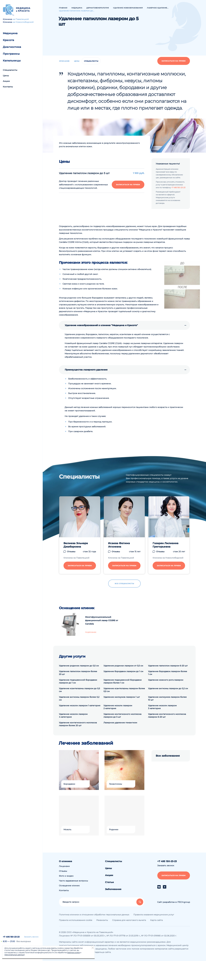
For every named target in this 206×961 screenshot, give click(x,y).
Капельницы (12, 60)
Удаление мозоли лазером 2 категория (117, 707)
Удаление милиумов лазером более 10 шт (167, 698)
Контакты (8, 87)
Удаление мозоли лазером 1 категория (79, 705)
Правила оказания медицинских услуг (153, 915)
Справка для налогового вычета (129, 920)
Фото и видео (66, 876)
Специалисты (10, 70)
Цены (6, 76)
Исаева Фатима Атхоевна (119, 545)
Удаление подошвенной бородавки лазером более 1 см (122, 681)
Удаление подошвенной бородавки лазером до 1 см (78, 681)
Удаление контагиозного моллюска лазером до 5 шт (122, 715)
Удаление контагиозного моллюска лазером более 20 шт (78, 724)
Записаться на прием (174, 61)
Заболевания (113, 889)
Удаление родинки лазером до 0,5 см (79, 665)
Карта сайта (156, 920)
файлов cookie (73, 952)
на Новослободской (23, 22)
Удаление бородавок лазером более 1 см (167, 672)
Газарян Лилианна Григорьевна (165, 545)
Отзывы (71, 552)
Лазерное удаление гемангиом (120, 722)
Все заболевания (168, 755)
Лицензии (64, 866)
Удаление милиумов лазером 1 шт (121, 697)
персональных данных (14, 954)
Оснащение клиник (69, 885)
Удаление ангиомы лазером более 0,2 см (79, 698)
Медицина (10, 33)
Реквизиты (102, 920)
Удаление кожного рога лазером (165, 680)
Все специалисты (124, 584)
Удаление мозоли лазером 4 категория (73, 715)
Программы (11, 54)
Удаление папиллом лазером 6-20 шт (168, 665)
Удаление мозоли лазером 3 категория (162, 707)
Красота (8, 40)
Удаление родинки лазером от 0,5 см (123, 665)
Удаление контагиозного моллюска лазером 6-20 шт (167, 715)
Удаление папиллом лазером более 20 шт (78, 672)
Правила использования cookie (75, 920)
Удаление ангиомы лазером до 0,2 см (168, 688)
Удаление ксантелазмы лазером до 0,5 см (79, 690)
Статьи (109, 882)
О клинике (65, 861)
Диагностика (12, 47)
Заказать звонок (31, 937)
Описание (64, 61)
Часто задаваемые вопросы (73, 880)
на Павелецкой (21, 19)
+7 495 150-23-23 (11, 937)
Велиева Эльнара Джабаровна (75, 545)
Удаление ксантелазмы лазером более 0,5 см (124, 690)
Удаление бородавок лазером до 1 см (123, 671)
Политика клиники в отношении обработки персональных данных (94, 915)
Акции (6, 81)
